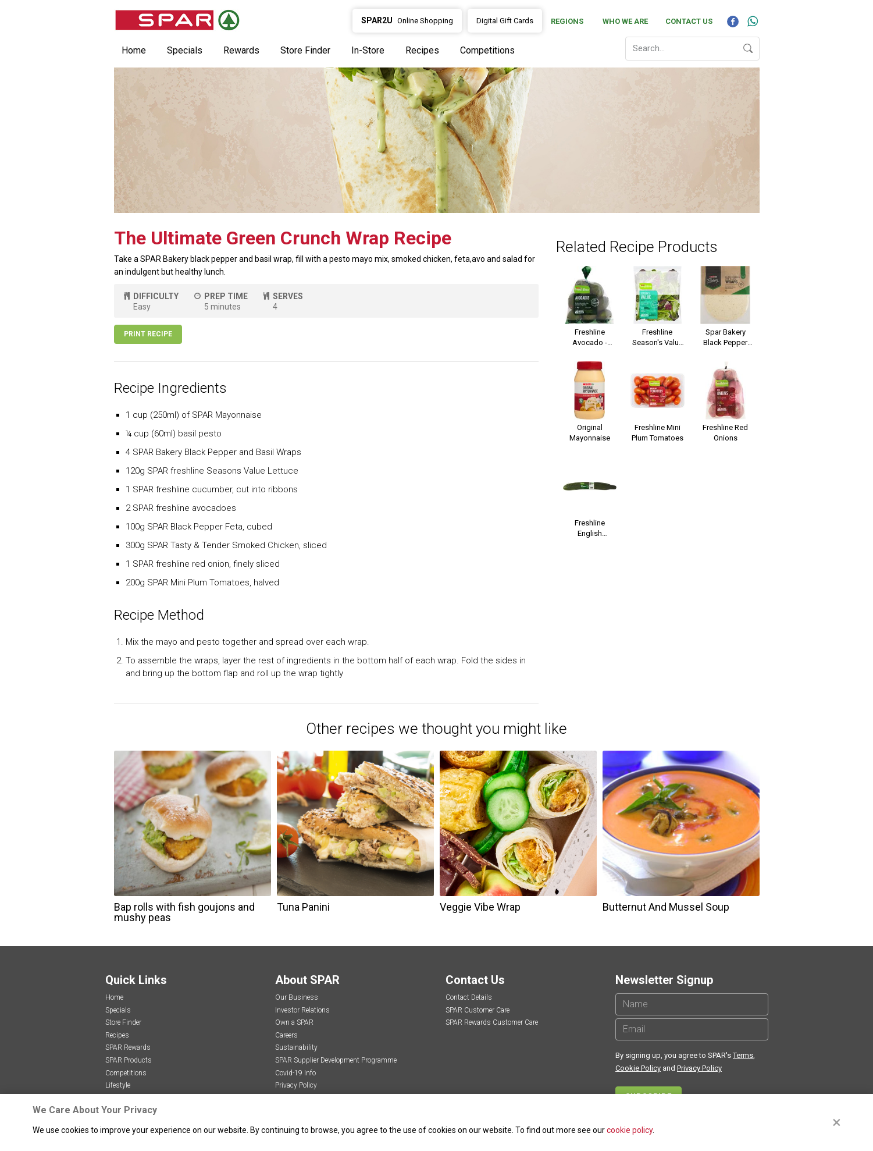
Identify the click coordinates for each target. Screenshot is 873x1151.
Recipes (422, 50)
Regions (567, 21)
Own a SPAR (294, 1022)
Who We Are (625, 21)
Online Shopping (407, 20)
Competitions (487, 50)
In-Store (367, 50)
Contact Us (688, 21)
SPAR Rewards (128, 1047)
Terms (743, 1055)
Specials (184, 50)
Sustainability (296, 1047)
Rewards (241, 50)
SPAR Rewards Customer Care (492, 1022)
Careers (286, 1035)
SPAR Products (128, 1060)
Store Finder (305, 50)
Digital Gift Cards (504, 20)
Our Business (296, 997)
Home (134, 50)
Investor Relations (302, 1010)
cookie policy (630, 1130)
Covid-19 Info (295, 1073)
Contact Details (469, 997)
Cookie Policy (638, 1068)
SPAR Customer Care (477, 1010)
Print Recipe (148, 334)
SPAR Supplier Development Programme (336, 1060)
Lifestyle (117, 1085)
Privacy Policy (296, 1085)
